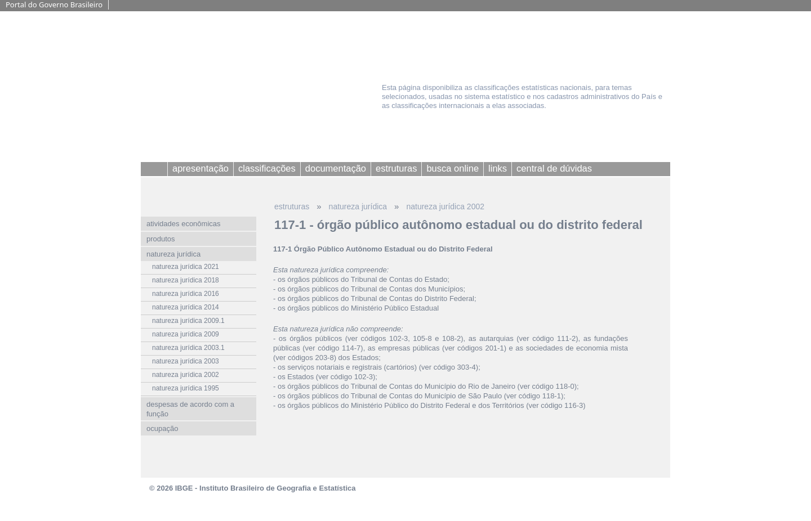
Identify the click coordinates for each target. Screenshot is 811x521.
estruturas (291, 206)
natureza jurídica (358, 206)
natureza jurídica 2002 (445, 206)
